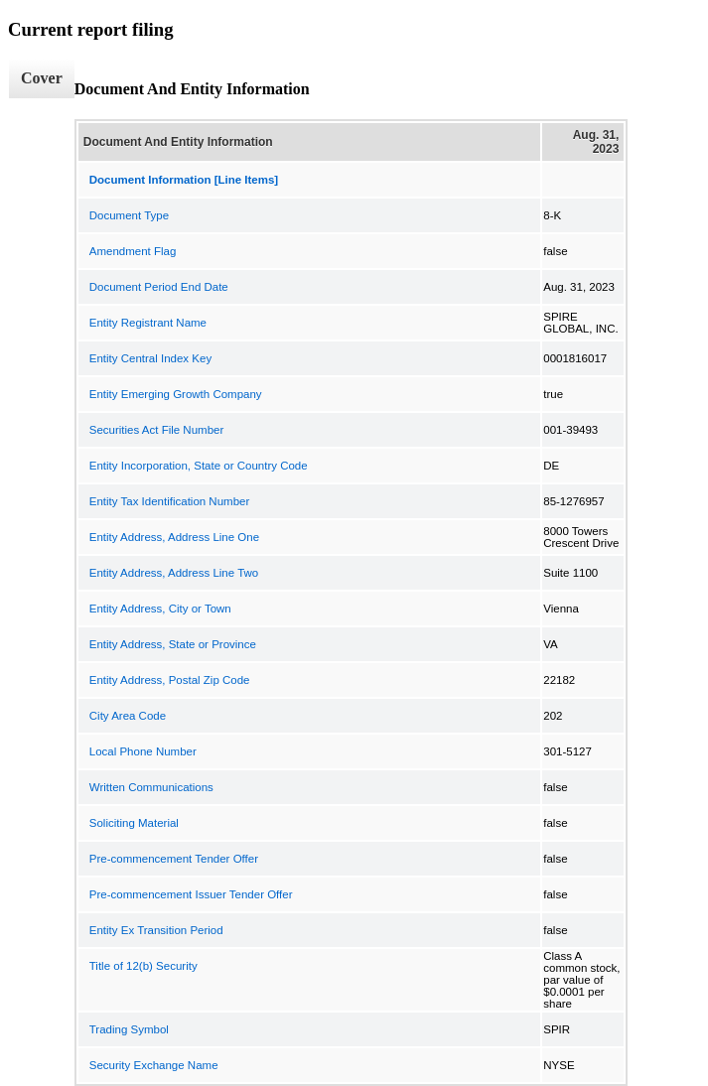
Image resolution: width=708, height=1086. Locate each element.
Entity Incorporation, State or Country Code (198, 466)
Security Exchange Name (153, 1065)
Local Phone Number (143, 751)
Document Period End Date (158, 287)
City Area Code (127, 716)
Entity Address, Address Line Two (173, 573)
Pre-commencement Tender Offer (173, 859)
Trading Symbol (129, 1029)
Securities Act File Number (156, 430)
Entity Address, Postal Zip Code (169, 680)
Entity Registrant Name (148, 323)
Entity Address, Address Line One (174, 537)
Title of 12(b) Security (143, 966)
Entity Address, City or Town (160, 608)
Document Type (129, 215)
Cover (42, 77)
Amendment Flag (133, 251)
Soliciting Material (134, 823)
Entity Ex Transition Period (156, 930)
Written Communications (151, 787)
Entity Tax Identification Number (169, 501)
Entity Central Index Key (150, 358)
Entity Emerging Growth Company (175, 394)
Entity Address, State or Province (172, 644)
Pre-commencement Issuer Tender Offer (191, 894)
